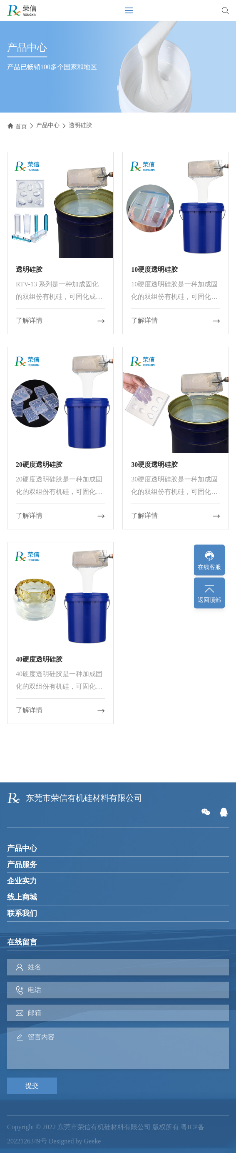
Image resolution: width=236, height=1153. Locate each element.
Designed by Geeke (75, 1141)
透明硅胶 (80, 125)
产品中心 (48, 125)
